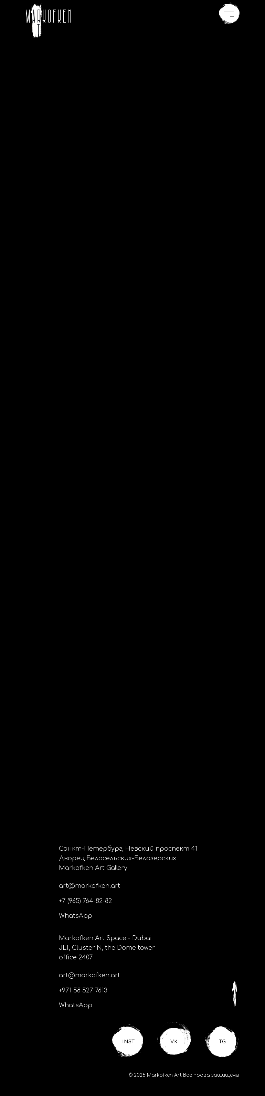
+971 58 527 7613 (83, 990)
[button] (229, 13)
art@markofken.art (89, 885)
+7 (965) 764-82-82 (85, 900)
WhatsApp (75, 915)
